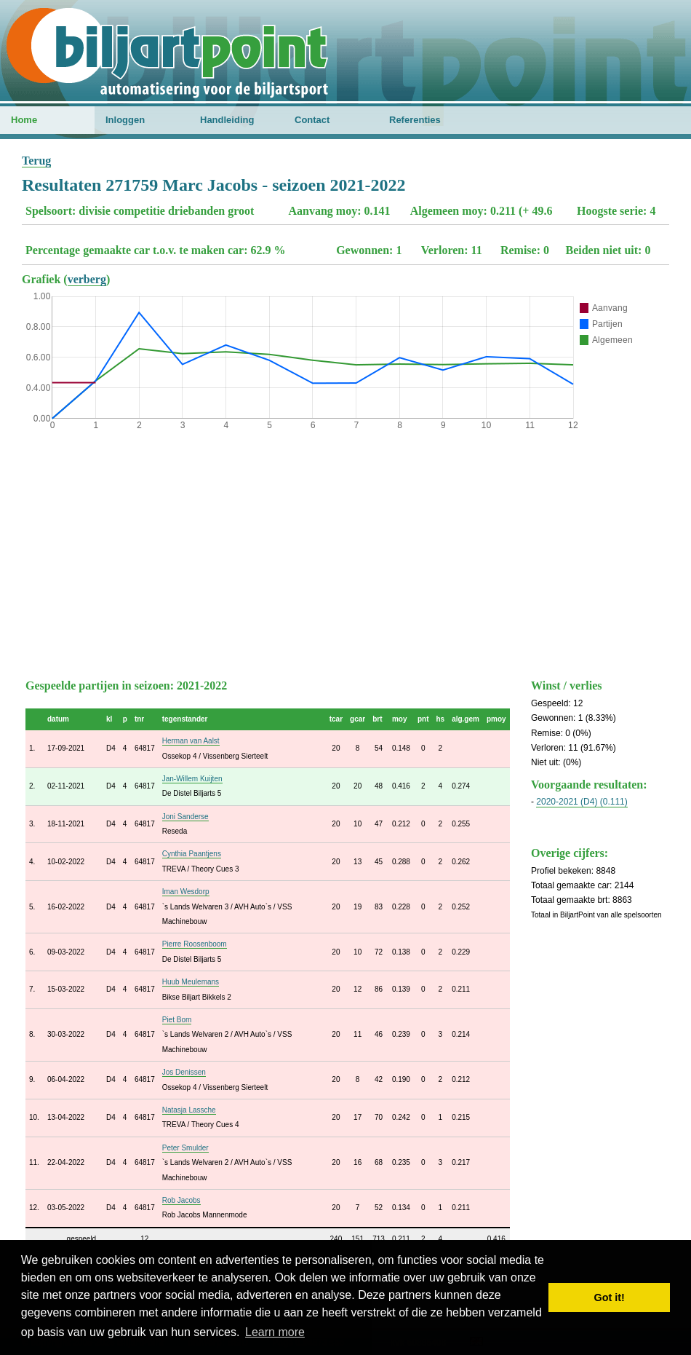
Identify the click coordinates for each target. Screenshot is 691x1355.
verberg (87, 279)
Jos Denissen (184, 1072)
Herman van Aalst (191, 741)
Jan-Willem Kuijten (192, 779)
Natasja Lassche (189, 1110)
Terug (36, 160)
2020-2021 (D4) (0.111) (581, 802)
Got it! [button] (609, 1297)
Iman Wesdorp (185, 892)
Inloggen (125, 119)
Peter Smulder (185, 1148)
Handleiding (227, 119)
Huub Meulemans (190, 982)
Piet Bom (177, 1020)
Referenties (415, 119)
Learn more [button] (275, 1332)
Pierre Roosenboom (194, 944)
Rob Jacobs (181, 1200)
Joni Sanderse (185, 817)
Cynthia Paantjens (191, 854)
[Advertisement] (345, 551)
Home (24, 119)
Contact (312, 119)
